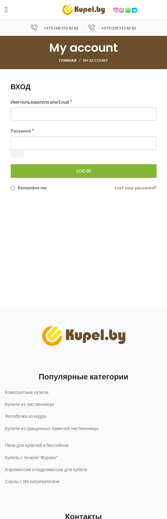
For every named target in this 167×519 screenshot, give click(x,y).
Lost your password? (136, 187)
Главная (67, 60)
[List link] (83, 392)
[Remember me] (13, 188)
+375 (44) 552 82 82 (61, 28)
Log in (84, 171)
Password (22, 130)
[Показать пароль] (17, 154)
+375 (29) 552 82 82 (118, 28)
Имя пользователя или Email (42, 102)
